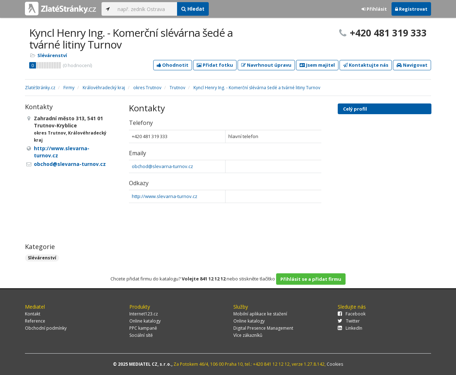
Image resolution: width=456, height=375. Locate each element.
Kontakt (32, 314)
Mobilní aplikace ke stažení (260, 314)
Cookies (335, 364)
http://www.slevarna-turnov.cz (164, 196)
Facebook (352, 314)
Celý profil (355, 109)
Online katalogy (145, 321)
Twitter (349, 321)
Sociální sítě (141, 335)
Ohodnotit (172, 65)
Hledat (192, 8)
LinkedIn (350, 328)
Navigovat (412, 65)
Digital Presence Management (263, 328)
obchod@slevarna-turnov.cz (162, 166)
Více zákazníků (247, 335)
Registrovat (411, 9)
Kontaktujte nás (365, 65)
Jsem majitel (317, 65)
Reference (35, 321)
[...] (145, 9)
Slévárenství (52, 55)
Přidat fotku (215, 65)
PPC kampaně (143, 328)
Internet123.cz (143, 314)
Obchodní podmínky (46, 328)
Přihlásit (374, 9)
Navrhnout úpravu (266, 65)
